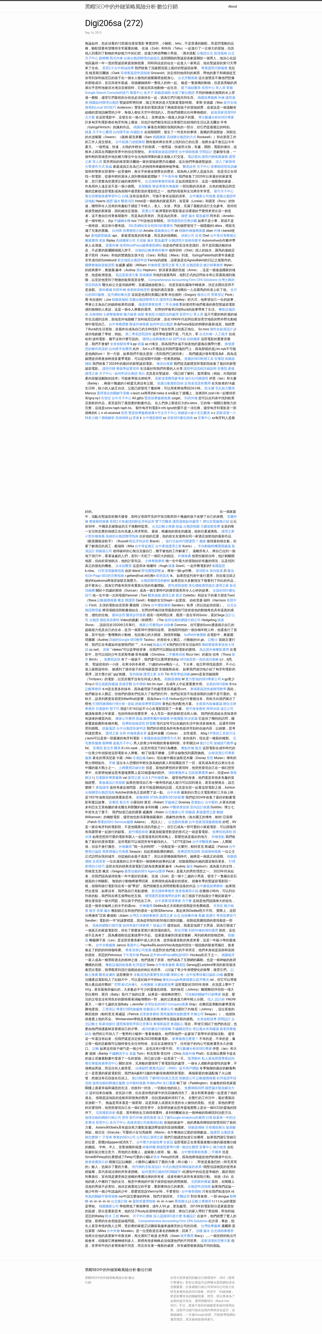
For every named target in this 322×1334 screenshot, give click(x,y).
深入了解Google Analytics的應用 (181, 1118)
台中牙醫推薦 (202, 842)
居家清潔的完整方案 (216, 1241)
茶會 (136, 418)
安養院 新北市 (103, 748)
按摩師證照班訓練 (224, 167)
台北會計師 (119, 1201)
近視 (198, 235)
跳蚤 (88, 132)
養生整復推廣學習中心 (101, 1063)
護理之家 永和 (153, 674)
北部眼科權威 (201, 1182)
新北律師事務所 (163, 891)
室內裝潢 (216, 571)
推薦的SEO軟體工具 (199, 359)
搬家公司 (167, 1009)
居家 (106, 650)
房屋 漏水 (103, 911)
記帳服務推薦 (107, 600)
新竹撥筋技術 (138, 832)
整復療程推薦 (99, 521)
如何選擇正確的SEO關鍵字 (161, 1172)
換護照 (215, 1132)
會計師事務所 (213, 265)
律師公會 (177, 975)
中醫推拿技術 (179, 807)
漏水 (189, 866)
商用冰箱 (213, 709)
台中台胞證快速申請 (131, 728)
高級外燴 (188, 1053)
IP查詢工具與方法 (223, 733)
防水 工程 (112, 1216)
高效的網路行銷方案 (107, 925)
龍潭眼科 (194, 1058)
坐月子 (149, 93)
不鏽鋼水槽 (122, 221)
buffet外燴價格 (195, 635)
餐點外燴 (187, 748)
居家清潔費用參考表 (170, 378)
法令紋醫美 (123, 566)
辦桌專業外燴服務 (165, 186)
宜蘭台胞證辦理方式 (144, 300)
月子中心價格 (142, 1216)
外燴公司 (197, 1014)
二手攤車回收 (175, 654)
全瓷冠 (168, 1142)
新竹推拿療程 (196, 709)
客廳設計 (189, 1216)
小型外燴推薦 (95, 536)
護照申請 (166, 300)
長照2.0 (107, 68)
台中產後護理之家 (168, 546)
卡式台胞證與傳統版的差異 (182, 1167)
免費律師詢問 (194, 1088)
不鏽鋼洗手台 (119, 1053)
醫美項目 (127, 201)
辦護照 (130, 600)
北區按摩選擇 (198, 773)
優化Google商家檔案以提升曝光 (185, 980)
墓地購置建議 (101, 235)
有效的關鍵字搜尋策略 (101, 1196)
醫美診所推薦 (136, 615)
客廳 (201, 916)
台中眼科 (211, 802)
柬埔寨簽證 (161, 1024)
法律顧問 (141, 1068)
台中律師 (139, 684)
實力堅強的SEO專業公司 (203, 679)
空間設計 (205, 152)
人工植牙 (221, 334)
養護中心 (136, 93)
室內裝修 (136, 674)
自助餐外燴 (189, 916)
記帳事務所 (93, 689)
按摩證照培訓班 (189, 851)
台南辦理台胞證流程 (100, 792)
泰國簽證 (218, 566)
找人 (210, 999)
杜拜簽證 (139, 965)
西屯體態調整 (151, 571)
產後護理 (102, 787)
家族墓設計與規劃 (112, 783)
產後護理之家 (206, 812)
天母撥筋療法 (215, 1127)
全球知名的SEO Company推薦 (166, 1004)
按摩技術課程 (222, 832)
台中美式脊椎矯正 (223, 235)
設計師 (220, 999)
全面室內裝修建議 (209, 704)
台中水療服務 (106, 945)
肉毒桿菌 (149, 1147)
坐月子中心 (118, 1122)
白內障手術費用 (120, 349)
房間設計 (224, 1019)
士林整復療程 (113, 314)
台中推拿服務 (165, 965)
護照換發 (149, 1118)
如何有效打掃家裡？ (138, 925)
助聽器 (183, 413)
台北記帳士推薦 (163, 526)
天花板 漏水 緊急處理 (152, 240)
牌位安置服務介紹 (216, 521)
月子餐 (187, 901)
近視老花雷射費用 (197, 383)
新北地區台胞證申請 (132, 260)
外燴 (221, 98)
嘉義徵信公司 (164, 231)
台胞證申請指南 (200, 1186)
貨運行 (211, 916)
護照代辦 (108, 368)
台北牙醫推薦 (188, 78)
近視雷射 (99, 861)
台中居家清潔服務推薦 (205, 822)
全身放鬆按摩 (120, 344)
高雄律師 (122, 418)
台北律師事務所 (222, 1231)
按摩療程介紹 (133, 231)
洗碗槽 (90, 590)
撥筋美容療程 (110, 620)
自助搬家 (193, 339)
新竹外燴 (136, 1118)
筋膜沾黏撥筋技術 (170, 383)
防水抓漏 (191, 718)
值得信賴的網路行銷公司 (182, 620)
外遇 (165, 699)
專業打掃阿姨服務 (129, 1009)
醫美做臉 (154, 595)
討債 (209, 1118)
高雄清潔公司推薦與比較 (145, 1122)
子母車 (107, 1137)
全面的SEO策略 (217, 684)
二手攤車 (214, 1152)
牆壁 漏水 (113, 201)
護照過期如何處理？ (187, 521)
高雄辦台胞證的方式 (182, 137)
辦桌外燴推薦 (139, 324)
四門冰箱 (179, 339)
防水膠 (209, 388)
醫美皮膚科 (107, 975)
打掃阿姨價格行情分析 (109, 704)
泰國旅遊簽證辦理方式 (160, 738)
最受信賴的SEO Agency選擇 (144, 871)
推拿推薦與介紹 (186, 891)
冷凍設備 (139, 758)
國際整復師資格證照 (100, 265)
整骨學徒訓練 (180, 674)
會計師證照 (140, 1078)
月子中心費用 (102, 132)
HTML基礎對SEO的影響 (167, 797)
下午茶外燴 (169, 176)
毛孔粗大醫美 (225, 388)
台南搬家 (147, 984)
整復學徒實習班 (128, 368)
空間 (117, 984)
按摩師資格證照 (134, 723)
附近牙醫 (181, 930)
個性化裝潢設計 (221, 329)
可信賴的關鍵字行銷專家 (203, 994)
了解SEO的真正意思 (163, 1078)
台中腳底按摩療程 (210, 886)
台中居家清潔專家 (168, 901)
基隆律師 (142, 797)
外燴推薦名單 (137, 733)
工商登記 (108, 1009)
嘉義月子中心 (123, 743)
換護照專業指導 (149, 304)
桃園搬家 (159, 137)
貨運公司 (148, 211)
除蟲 (109, 167)
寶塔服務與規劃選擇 (175, 1014)
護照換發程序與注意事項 (134, 1024)
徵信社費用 (190, 1147)
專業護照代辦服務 (214, 68)
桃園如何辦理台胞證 (104, 102)
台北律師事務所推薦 (160, 181)
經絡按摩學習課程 (148, 704)
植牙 (92, 911)
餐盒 (121, 600)
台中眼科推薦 (136, 1083)
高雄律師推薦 (211, 851)
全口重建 (169, 1083)
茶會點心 (197, 802)
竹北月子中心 (167, 413)
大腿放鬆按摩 (210, 526)
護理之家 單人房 (173, 265)
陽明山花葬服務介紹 (157, 339)
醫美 (117, 748)
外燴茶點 (218, 837)
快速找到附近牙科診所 (138, 521)
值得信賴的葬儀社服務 (108, 1083)
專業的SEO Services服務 (115, 822)
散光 (198, 748)
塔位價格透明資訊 (202, 585)
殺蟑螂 (104, 58)
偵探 (141, 314)
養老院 (150, 314)
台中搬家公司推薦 (202, 196)
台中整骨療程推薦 (194, 1152)
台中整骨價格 (192, 1191)
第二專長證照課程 (138, 334)
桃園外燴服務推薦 (192, 231)
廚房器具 (162, 576)
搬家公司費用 (125, 718)
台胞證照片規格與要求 (185, 240)
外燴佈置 (154, 265)
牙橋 (112, 763)
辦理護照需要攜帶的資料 (163, 896)
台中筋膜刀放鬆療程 (130, 142)
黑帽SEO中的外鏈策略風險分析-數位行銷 (131, 6)
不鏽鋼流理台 (182, 1029)
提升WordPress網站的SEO (169, 955)
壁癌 (125, 1118)
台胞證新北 (194, 265)
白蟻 (125, 196)
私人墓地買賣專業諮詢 (218, 1058)
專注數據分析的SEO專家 (216, 117)
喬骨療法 (181, 1201)
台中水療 (174, 792)
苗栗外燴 (112, 245)
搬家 (202, 541)
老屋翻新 (145, 186)
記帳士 (213, 640)
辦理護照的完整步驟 (182, 221)
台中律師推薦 (188, 152)
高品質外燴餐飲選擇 (214, 650)
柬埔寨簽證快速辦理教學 (208, 689)
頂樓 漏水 (203, 1231)
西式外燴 (116, 58)
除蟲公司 (159, 645)
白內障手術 (121, 132)
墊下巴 (115, 709)
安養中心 (204, 418)
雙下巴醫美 (163, 521)
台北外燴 (205, 334)
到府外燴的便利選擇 (204, 930)
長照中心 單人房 (213, 88)
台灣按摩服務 (211, 1226)
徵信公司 (203, 295)
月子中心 (203, 167)
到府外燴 (119, 290)
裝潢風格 (220, 53)
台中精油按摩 (124, 68)
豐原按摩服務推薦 (157, 398)
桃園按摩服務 (208, 98)
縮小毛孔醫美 (200, 413)
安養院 (219, 359)
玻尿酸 (231, 1127)
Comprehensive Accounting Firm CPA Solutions (182, 280)
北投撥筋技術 (105, 1113)
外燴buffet (154, 1083)
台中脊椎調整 (119, 324)
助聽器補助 (162, 93)
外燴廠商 (125, 847)
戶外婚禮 (157, 778)
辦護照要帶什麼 (167, 1147)
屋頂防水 (202, 571)
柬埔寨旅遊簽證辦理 (163, 152)
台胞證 (94, 620)
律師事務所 (176, 773)
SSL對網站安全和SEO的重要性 (151, 226)
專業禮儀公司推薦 (115, 851)
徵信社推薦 (164, 364)
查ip (139, 270)
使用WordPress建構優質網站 (141, 245)
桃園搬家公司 (109, 1206)
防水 (156, 1157)
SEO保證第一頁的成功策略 (199, 659)
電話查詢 (194, 157)
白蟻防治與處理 (167, 314)
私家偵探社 (107, 1024)
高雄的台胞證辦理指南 (122, 536)
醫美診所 (189, 167)
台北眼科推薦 (178, 822)
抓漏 (141, 344)
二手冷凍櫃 (170, 304)
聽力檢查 (130, 314)
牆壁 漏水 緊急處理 (195, 216)
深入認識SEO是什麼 (167, 1216)
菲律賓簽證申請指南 (136, 73)
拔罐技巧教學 (224, 743)
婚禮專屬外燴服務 (156, 718)
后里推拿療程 (149, 1014)
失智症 (106, 398)
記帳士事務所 (202, 1201)
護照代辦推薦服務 (215, 157)
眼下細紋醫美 (191, 88)
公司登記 (143, 1137)
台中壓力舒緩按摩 (149, 1142)
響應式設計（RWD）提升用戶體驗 (174, 1068)
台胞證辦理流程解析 (156, 581)
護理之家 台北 (138, 778)
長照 (124, 413)
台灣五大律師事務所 (144, 916)
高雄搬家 (145, 275)
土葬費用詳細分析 (132, 768)
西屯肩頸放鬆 (178, 585)
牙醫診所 (183, 1196)
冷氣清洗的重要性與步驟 (151, 975)
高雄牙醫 (125, 684)
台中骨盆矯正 (145, 546)
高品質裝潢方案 (126, 275)
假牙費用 (186, 1236)
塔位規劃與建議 (106, 684)
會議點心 (177, 1024)
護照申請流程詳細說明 (200, 368)
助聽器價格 (172, 679)
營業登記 (217, 295)
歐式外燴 (128, 984)
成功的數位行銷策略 (156, 1029)
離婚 (220, 812)
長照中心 (102, 1122)
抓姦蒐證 (108, 728)
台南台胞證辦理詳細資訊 (142, 58)
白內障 (117, 231)
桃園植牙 (228, 955)
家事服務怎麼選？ (185, 1039)
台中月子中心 (121, 398)
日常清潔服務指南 (111, 571)
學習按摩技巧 (226, 916)
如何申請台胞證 (162, 324)
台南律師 (95, 314)
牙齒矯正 (171, 802)
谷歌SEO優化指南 (180, 418)
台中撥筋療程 (153, 418)
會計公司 (206, 743)
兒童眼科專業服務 (109, 778)
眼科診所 (118, 615)
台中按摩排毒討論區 (201, 975)
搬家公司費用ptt (151, 625)
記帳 (95, 1049)
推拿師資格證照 (139, 290)
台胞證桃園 (191, 526)
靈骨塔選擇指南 (143, 1201)
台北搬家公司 (175, 812)
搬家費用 (91, 240)
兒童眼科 (102, 709)
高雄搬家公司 (126, 240)
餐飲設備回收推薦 (119, 965)
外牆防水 (136, 132)
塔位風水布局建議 (206, 1029)
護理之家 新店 (226, 585)
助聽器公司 (104, 551)
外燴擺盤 (177, 718)
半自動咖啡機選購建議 (214, 546)
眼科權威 (105, 290)
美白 (141, 373)
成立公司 (226, 709)
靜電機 (151, 723)
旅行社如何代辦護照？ (182, 541)
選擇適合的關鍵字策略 (113, 393)
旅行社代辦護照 (196, 378)
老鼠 (102, 240)
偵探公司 (187, 235)
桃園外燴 (140, 127)
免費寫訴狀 (112, 659)
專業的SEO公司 (124, 1137)
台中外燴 (113, 1231)
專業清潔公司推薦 (138, 950)
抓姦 (132, 1053)
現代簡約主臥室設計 (146, 1167)
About (232, 6)
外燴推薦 (184, 556)
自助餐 (169, 625)
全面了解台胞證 (183, 93)
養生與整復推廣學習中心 (103, 196)
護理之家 (228, 531)
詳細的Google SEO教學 (126, 640)
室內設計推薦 (200, 807)
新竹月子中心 (224, 191)
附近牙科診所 (139, 541)
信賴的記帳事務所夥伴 (151, 250)
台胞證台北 (205, 53)
